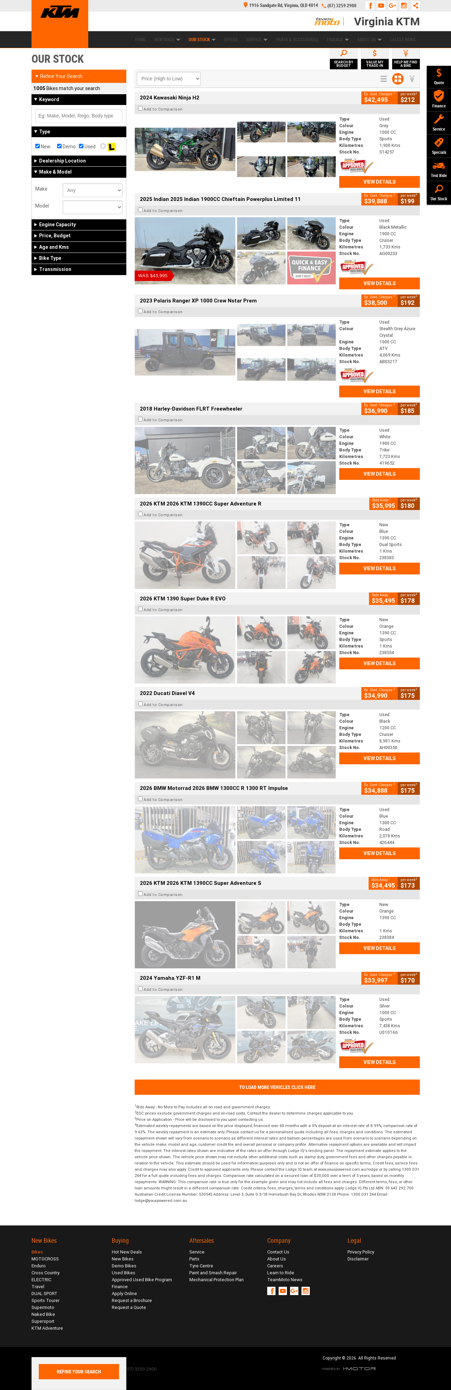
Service (257, 39)
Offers (231, 39)
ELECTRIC (41, 1280)
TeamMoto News (285, 1280)
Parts (194, 1259)
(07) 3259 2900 (342, 5)
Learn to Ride (280, 1273)
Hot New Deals (127, 1252)
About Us (369, 39)
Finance (338, 39)
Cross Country (45, 1273)
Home (140, 39)
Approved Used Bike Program (142, 1280)
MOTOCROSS (45, 1259)
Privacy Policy (361, 1252)
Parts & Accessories (297, 39)
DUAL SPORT (44, 1293)
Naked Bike (43, 1314)
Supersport (42, 1321)
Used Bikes (123, 1273)
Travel (37, 1287)
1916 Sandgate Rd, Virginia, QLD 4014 (281, 5)
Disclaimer (358, 1259)
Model (42, 206)
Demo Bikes (124, 1266)
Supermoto (42, 1307)
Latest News (403, 39)
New (43, 146)
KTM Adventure (47, 1328)
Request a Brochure (132, 1300)
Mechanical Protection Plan (216, 1280)
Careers (275, 1266)
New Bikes (167, 39)
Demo (66, 146)
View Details (379, 182)
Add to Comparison (163, 109)
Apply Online (124, 1293)
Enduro (38, 1266)
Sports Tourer (45, 1300)
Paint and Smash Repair (213, 1273)
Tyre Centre (201, 1266)
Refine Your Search (58, 76)
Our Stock (202, 39)
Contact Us (278, 1252)
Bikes (37, 1252)
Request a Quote (129, 1307)
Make (41, 189)
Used (87, 146)
